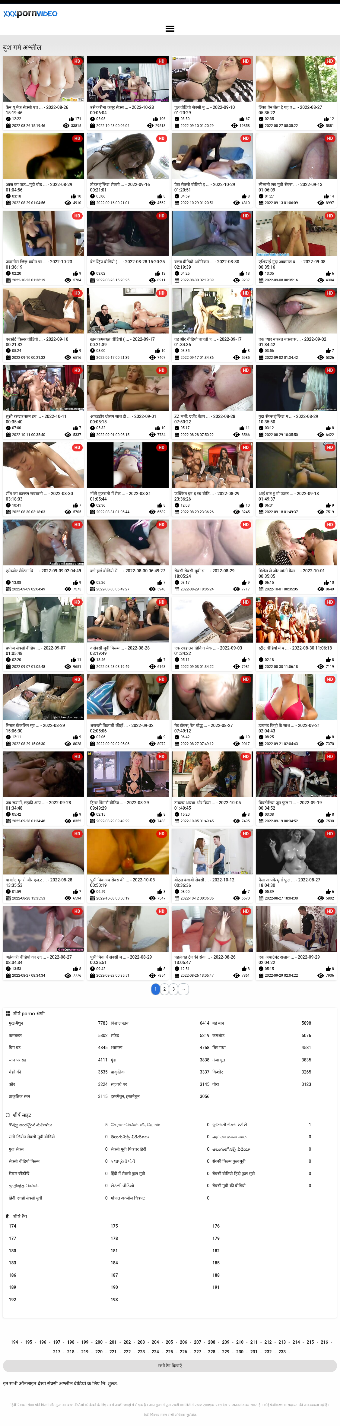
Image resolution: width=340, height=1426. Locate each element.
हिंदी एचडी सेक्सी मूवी (58, 1198)
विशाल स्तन (160, 1023)
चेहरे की (58, 1072)
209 (225, 1342)
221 (113, 1351)
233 (282, 1351)
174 (12, 1226)
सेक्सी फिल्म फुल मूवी (261, 1161)
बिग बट (58, 1047)
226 (183, 1351)
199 (84, 1342)
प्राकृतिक (160, 1072)
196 (42, 1342)
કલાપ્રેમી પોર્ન (160, 1161)
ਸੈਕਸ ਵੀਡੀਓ (58, 1173)
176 (216, 1226)
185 (216, 1262)
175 (114, 1226)
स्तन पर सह (58, 1060)
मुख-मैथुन (58, 1023)
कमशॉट (261, 1035)
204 (155, 1342)
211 (254, 1342)
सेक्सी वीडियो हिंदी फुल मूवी (261, 1173)
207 (197, 1342)
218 (71, 1351)
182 (216, 1250)
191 (216, 1287)
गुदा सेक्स (58, 1149)
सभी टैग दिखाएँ (170, 1365)
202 (127, 1342)
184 (114, 1262)
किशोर (261, 1072)
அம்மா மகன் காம (261, 1137)
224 (155, 1351)
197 (56, 1342)
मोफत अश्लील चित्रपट (160, 1198)
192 (12, 1299)
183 (12, 1262)
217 (56, 1351)
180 (12, 1250)
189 (12, 1287)
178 (114, 1238)
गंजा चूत (261, 1060)
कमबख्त (58, 1035)
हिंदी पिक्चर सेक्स (155, 1415)
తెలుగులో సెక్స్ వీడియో (261, 1149)
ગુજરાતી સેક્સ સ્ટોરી (261, 1124)
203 (141, 1342)
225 (169, 1351)
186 (12, 1275)
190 (114, 1287)
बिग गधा (261, 1047)
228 (211, 1351)
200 (99, 1342)
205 (169, 1342)
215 (310, 1342)
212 (268, 1342)
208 (211, 1342)
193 (114, 1299)
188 (216, 1275)
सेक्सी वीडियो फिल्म (58, 1161)
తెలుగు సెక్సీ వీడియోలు (160, 1137)
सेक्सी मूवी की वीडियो (261, 1185)
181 (114, 1250)
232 (268, 1351)
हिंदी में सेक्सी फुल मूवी (160, 1173)
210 (239, 1342)
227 (197, 1351)
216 (324, 1342)
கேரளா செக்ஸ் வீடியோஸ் (160, 1124)
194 (14, 1342)
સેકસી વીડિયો (160, 1185)
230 (239, 1351)
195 (28, 1342)
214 (296, 1342)
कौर (58, 1084)
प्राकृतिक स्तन (58, 1096)
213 (282, 1342)
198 (71, 1342)
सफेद (160, 1035)
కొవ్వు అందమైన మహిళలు (58, 1124)
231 (254, 1351)
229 (225, 1351)
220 (99, 1351)
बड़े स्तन (261, 1023)
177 (12, 1238)
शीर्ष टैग (20, 1216)
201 (113, 1342)
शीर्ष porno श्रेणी (29, 1013)
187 (114, 1275)
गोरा (261, 1084)
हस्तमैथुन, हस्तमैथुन (160, 1096)
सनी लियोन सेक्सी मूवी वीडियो (58, 1137)
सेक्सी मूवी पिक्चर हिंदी (160, 1149)
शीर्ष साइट (22, 1115)
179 (216, 1238)
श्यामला (160, 1047)
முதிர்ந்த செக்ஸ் (58, 1185)
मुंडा (160, 1060)
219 (84, 1351)
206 (183, 1342)
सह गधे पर (160, 1084)
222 (127, 1351)
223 (141, 1351)
